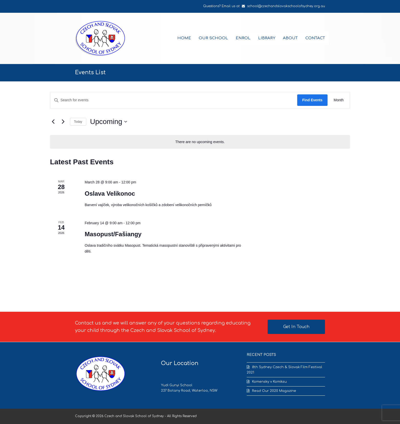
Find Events (312, 100)
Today (78, 121)
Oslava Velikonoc (110, 193)
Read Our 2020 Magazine (274, 391)
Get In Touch (296, 327)
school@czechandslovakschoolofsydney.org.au (286, 6)
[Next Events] (63, 122)
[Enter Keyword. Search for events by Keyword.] (173, 100)
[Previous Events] (53, 122)
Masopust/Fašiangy (113, 234)
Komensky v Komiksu (269, 381)
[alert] (200, 142)
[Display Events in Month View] (339, 100)
